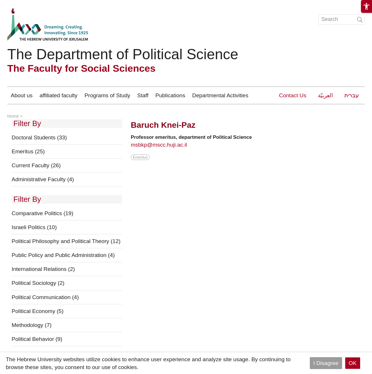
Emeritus (28, 151)
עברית (351, 95)
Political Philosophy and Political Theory (66, 241)
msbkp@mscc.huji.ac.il (159, 145)
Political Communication (45, 297)
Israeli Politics (34, 227)
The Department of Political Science (122, 54)
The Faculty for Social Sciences (81, 68)
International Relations (43, 269)
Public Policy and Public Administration (63, 255)
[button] (366, 6)
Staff (143, 95)
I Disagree (326, 363)
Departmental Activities (220, 95)
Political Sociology (38, 283)
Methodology (31, 325)
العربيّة (325, 95)
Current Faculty (36, 165)
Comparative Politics (42, 213)
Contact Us (292, 95)
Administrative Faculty (43, 179)
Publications (170, 95)
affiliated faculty (59, 95)
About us (22, 95)
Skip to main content (25, 4)
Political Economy (37, 311)
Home (13, 116)
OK (353, 363)
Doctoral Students (39, 137)
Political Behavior (37, 339)
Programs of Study (107, 95)
